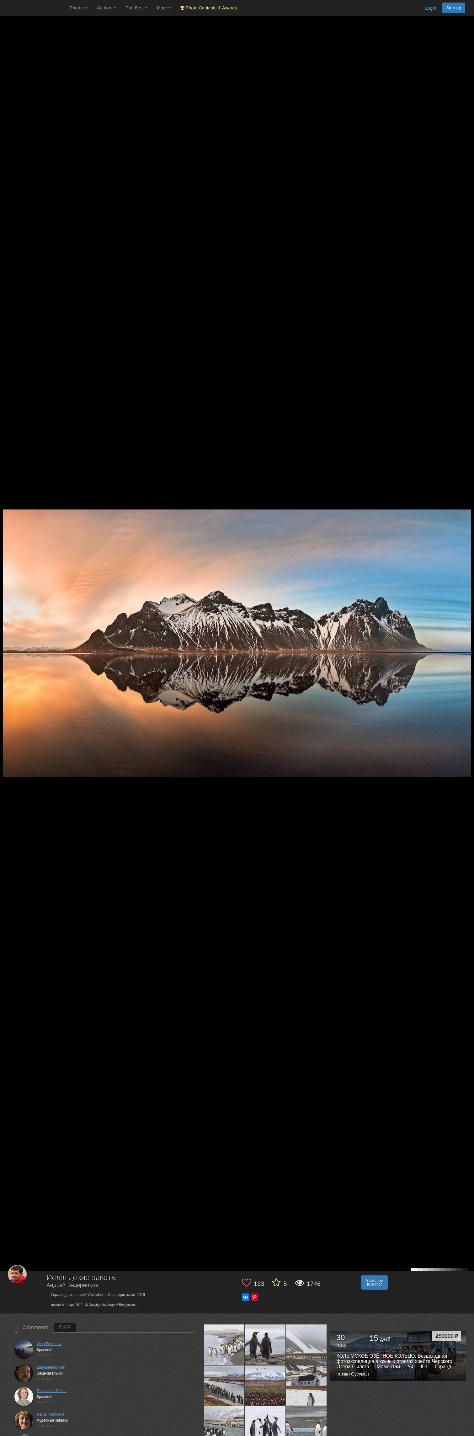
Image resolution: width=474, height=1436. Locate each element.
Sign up (453, 8)
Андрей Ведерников (72, 1285)
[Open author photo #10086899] (306, 1344)
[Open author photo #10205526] (224, 1344)
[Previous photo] (6, 625)
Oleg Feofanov (49, 1344)
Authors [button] (106, 8)
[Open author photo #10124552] (265, 1344)
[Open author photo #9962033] (224, 1426)
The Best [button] (136, 8)
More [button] (164, 8)
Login (430, 8)
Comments (35, 1327)
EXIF (65, 1327)
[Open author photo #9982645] (306, 1385)
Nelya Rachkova (50, 1414)
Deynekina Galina (52, 1391)
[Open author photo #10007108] (265, 1385)
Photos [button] (79, 8)
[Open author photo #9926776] (265, 1426)
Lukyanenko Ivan (51, 1367)
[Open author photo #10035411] (224, 1385)
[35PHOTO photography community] (34, 8)
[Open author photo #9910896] (306, 1426)
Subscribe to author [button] (374, 1282)
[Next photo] (468, 625)
